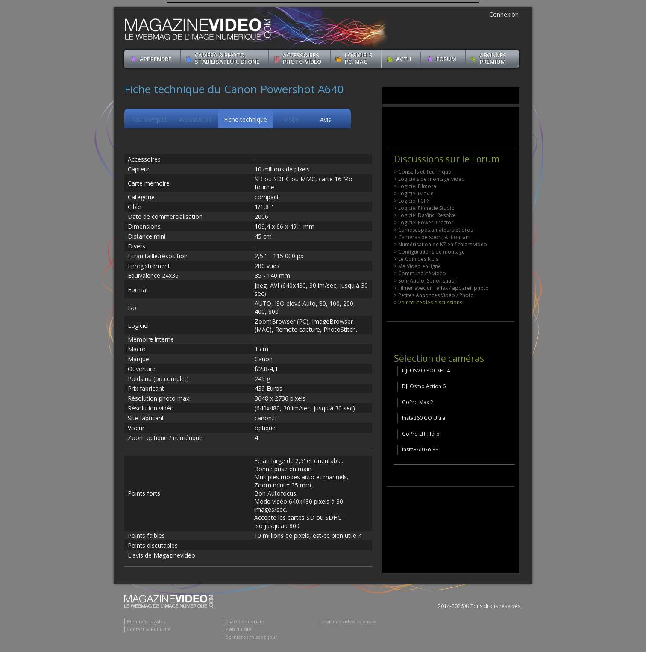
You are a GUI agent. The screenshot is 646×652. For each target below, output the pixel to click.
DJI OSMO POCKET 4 (426, 370)
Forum (446, 59)
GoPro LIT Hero (421, 433)
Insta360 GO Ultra (423, 418)
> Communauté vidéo (420, 273)
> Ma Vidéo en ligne (417, 266)
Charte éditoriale (244, 621)
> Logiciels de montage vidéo (429, 179)
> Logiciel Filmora (415, 186)
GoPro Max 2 (417, 402)
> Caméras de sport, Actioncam (432, 237)
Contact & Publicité (149, 629)
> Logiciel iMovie (414, 193)
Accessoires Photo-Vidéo (302, 58)
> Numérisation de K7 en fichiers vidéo (440, 244)
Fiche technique (245, 119)
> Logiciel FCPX (412, 200)
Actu (403, 59)
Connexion (504, 14)
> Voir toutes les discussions (428, 302)
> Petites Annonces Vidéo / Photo (434, 295)
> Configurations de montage (429, 251)
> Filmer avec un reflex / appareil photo (441, 288)
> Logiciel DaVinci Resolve (425, 215)
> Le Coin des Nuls (416, 259)
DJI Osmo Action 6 (424, 386)
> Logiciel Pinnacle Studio (424, 208)
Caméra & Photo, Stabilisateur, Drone (227, 58)
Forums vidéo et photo (349, 621)
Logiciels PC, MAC (359, 58)
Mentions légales (146, 621)
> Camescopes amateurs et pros (433, 229)
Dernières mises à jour (251, 637)
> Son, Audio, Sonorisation (426, 280)
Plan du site (238, 629)
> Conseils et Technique (422, 171)
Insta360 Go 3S (420, 449)
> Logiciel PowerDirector (423, 222)
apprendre (155, 59)
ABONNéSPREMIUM (493, 58)
